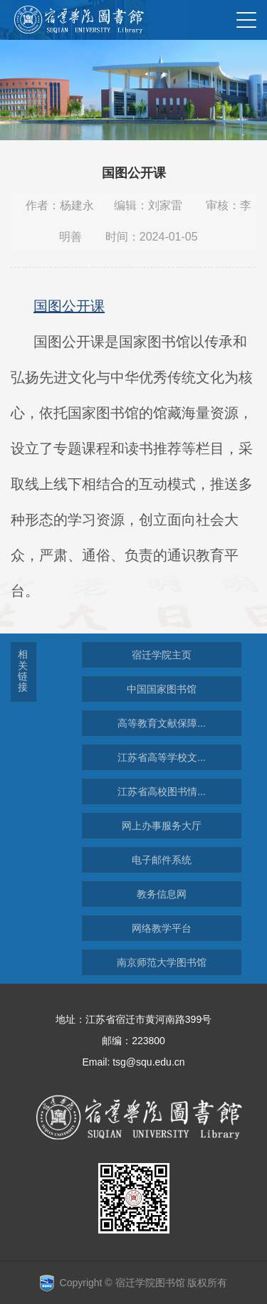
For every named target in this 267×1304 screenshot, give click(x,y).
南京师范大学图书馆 (161, 962)
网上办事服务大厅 (161, 825)
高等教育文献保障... (161, 723)
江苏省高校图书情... (161, 791)
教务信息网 (162, 894)
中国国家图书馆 (162, 689)
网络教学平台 (162, 928)
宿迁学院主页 (162, 655)
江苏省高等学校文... (161, 757)
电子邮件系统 (162, 860)
